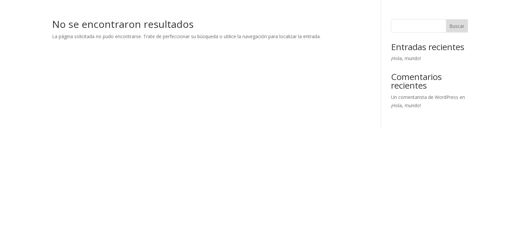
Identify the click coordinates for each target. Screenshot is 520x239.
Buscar (456, 26)
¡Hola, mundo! (406, 58)
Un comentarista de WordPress (424, 97)
